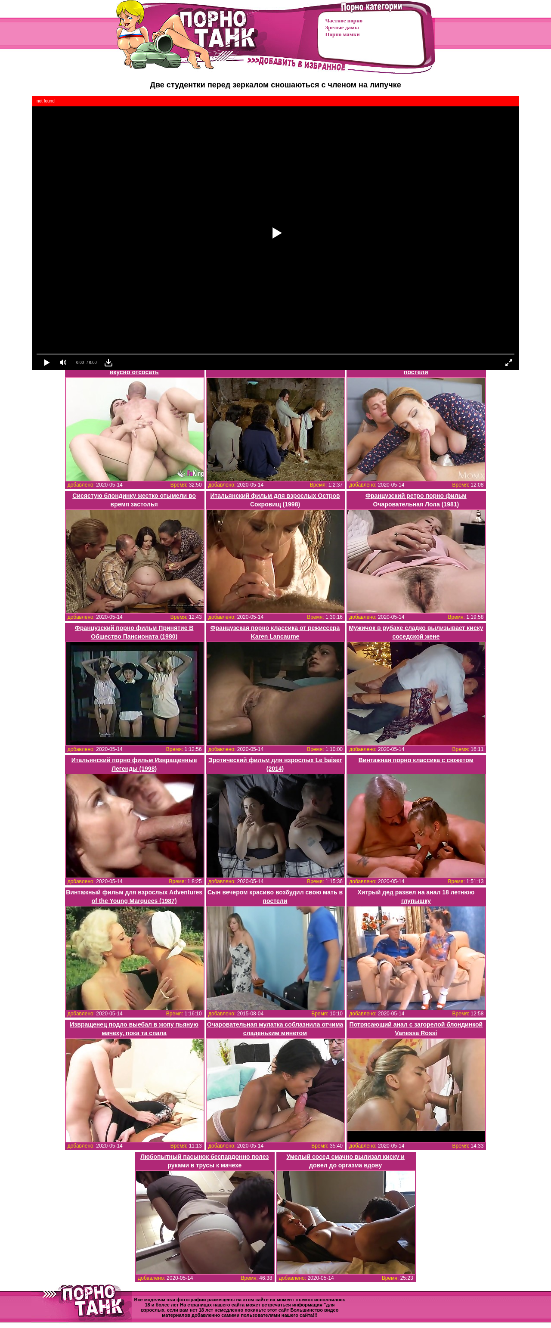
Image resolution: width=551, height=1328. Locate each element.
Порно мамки (342, 34)
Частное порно (343, 20)
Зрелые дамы (342, 27)
